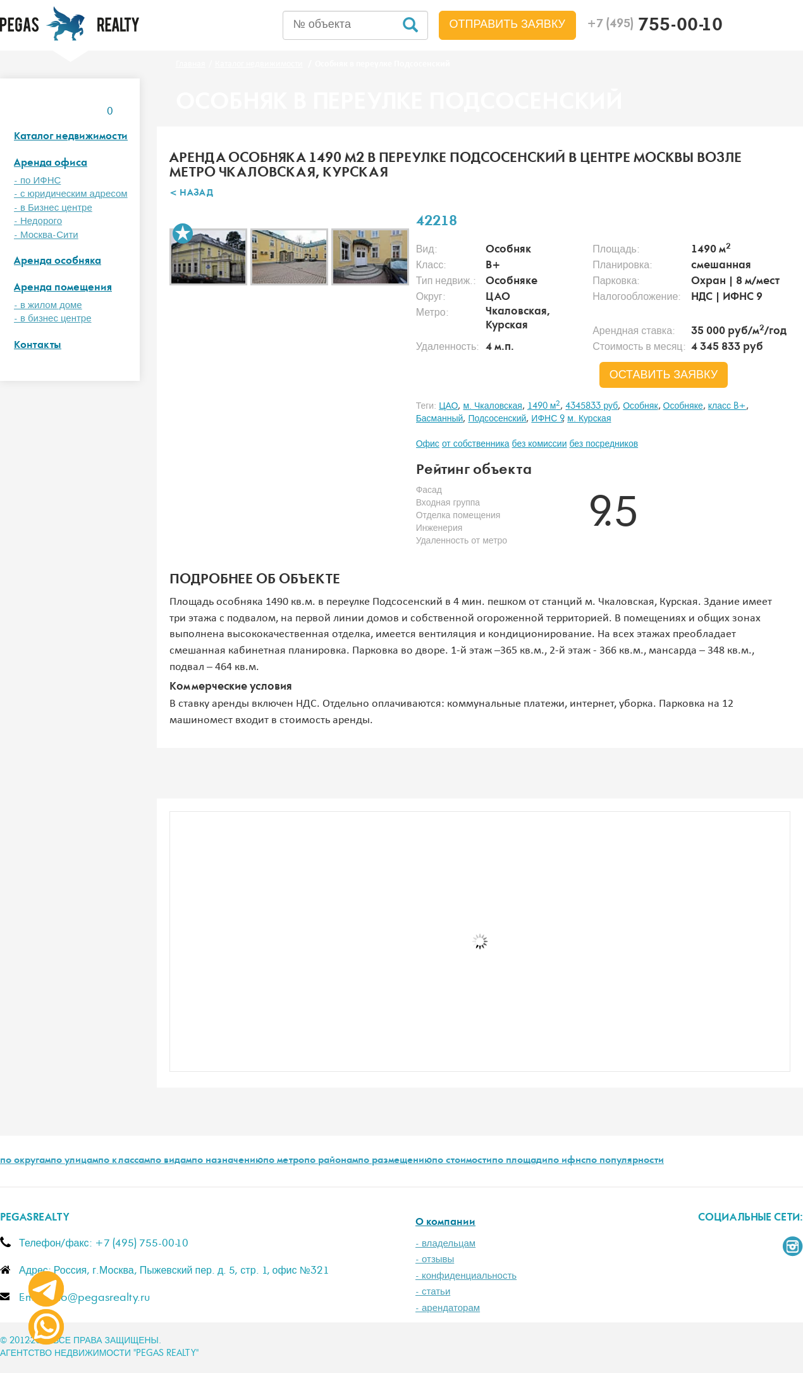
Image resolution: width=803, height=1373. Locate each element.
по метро (283, 1161)
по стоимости (462, 1161)
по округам (25, 1161)
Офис (427, 444)
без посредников (603, 444)
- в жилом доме (48, 305)
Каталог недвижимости (71, 137)
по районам (331, 1161)
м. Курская (589, 418)
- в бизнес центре (53, 318)
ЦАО (448, 406)
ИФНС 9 (546, 418)
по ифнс (566, 1161)
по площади (520, 1161)
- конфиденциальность (466, 1276)
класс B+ (727, 406)
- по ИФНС (37, 180)
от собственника (476, 444)
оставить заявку (664, 375)
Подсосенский (497, 418)
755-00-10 (655, 26)
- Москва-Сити (46, 235)
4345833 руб (591, 406)
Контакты (37, 346)
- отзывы (434, 1259)
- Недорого (38, 221)
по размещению (395, 1161)
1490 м (544, 406)
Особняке (683, 406)
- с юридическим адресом (71, 194)
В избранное (183, 233)
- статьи (432, 1291)
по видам (171, 1161)
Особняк (640, 406)
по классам (124, 1161)
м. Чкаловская (492, 406)
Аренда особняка (57, 261)
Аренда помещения (63, 288)
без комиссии (539, 444)
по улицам (74, 1161)
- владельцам (445, 1243)
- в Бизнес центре (53, 208)
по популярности (624, 1161)
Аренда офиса (50, 163)
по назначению (227, 1161)
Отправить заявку (508, 24)
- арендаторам (447, 1308)
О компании (445, 1222)
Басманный (439, 418)
